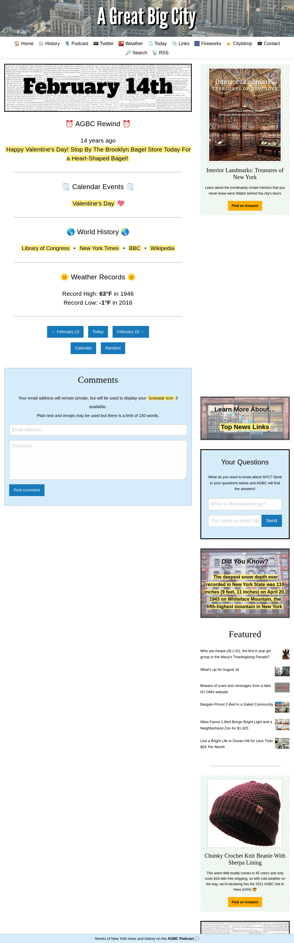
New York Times (99, 248)
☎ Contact (268, 43)
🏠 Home (24, 43)
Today (97, 331)
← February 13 (65, 331)
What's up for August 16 (219, 669)
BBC (134, 248)
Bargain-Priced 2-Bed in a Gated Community (236, 704)
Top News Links (245, 427)
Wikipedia (162, 248)
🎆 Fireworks (207, 43)
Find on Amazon (245, 206)
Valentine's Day (93, 203)
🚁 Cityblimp (239, 43)
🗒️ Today (157, 43)
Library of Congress (45, 248)
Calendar (83, 348)
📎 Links (180, 43)
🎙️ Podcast (76, 43)
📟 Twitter (103, 43)
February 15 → (130, 331)
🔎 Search (136, 52)
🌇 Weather (130, 43)
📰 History (49, 43)
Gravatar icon (160, 398)
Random (113, 348)
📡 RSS (160, 52)
